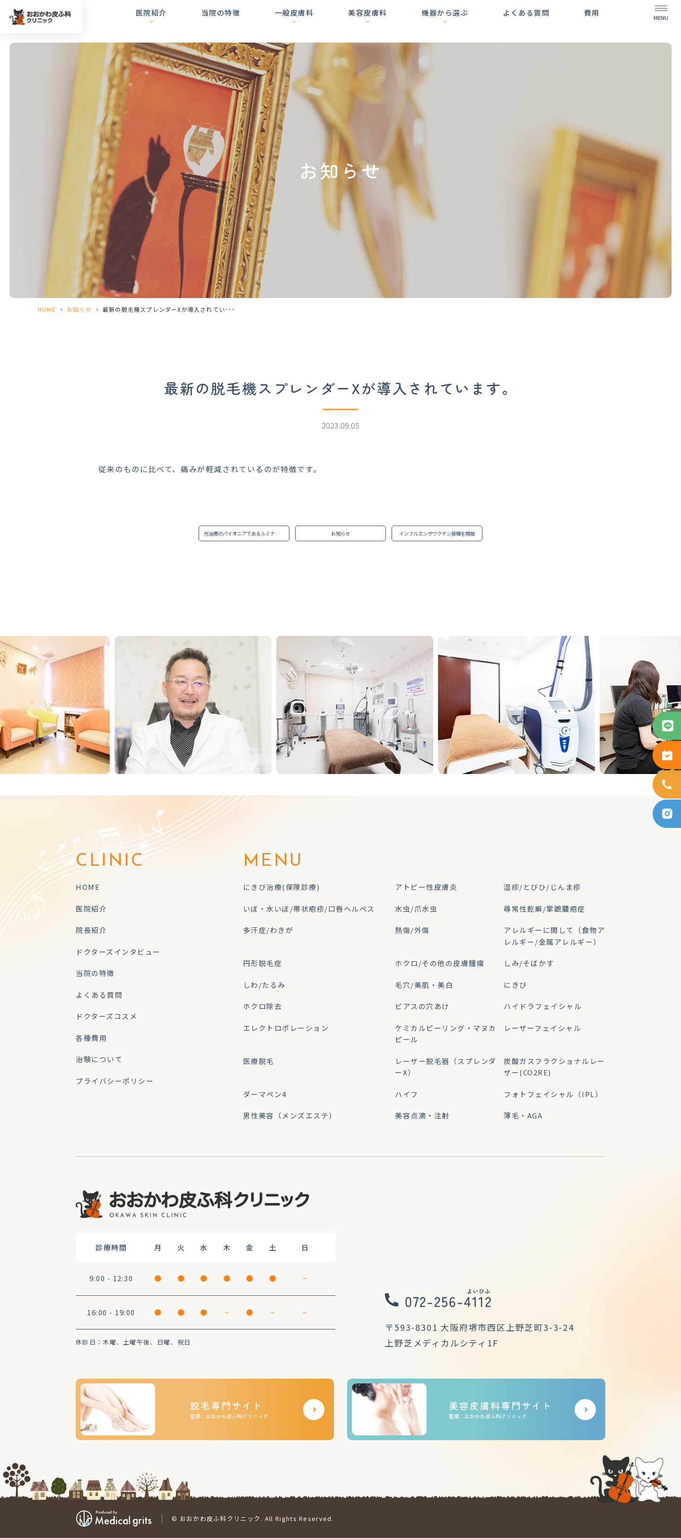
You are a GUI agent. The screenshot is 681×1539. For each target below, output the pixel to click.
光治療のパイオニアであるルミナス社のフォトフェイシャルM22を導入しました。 (246, 533)
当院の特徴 (261, 21)
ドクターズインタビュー (118, 953)
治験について (99, 1060)
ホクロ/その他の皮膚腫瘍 (439, 964)
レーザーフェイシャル (542, 1029)
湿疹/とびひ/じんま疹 (542, 888)
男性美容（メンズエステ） (290, 1117)
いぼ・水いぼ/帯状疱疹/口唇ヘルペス (309, 910)
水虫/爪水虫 (416, 910)
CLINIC (110, 862)
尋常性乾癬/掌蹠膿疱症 (544, 910)
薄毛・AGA (523, 1117)
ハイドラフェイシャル (543, 1007)
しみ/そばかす (529, 964)
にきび (515, 986)
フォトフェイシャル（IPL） (553, 1095)
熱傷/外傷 (412, 931)
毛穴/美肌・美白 (424, 986)
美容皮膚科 (392, 21)
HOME (47, 309)
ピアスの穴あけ (422, 1007)
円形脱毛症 (262, 964)
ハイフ (407, 1095)
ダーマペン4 (265, 1095)
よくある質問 (534, 21)
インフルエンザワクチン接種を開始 (439, 533)
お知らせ (79, 309)
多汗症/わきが (268, 931)
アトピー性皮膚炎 (426, 888)
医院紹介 (200, 21)
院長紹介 (91, 931)
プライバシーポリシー (115, 1082)
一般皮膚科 (327, 21)
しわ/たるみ (264, 986)
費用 (592, 21)
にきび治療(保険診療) (281, 888)
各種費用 (91, 1039)
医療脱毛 (258, 1062)
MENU (273, 862)
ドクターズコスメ (106, 1017)
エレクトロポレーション (286, 1029)
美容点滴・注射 (422, 1117)
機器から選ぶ (461, 21)
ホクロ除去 (262, 1007)
